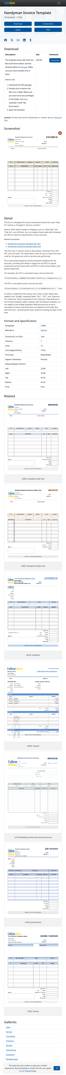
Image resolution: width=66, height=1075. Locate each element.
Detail (18, 30)
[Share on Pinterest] (60, 133)
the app (24, 67)
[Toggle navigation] (59, 3)
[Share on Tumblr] (30, 40)
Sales (8, 1027)
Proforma (10, 1041)
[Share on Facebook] (5, 40)
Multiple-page (12, 1059)
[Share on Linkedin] (24, 40)
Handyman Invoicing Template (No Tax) (24, 244)
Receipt (9, 1045)
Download (18, 24)
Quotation (10, 1054)
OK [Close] (57, 1068)
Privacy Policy (30, 1071)
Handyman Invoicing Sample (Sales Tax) (24, 246)
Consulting (10, 1036)
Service (44, 330)
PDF (48, 30)
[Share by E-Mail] (18, 40)
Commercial (11, 1050)
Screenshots (48, 24)
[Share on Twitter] (11, 40)
